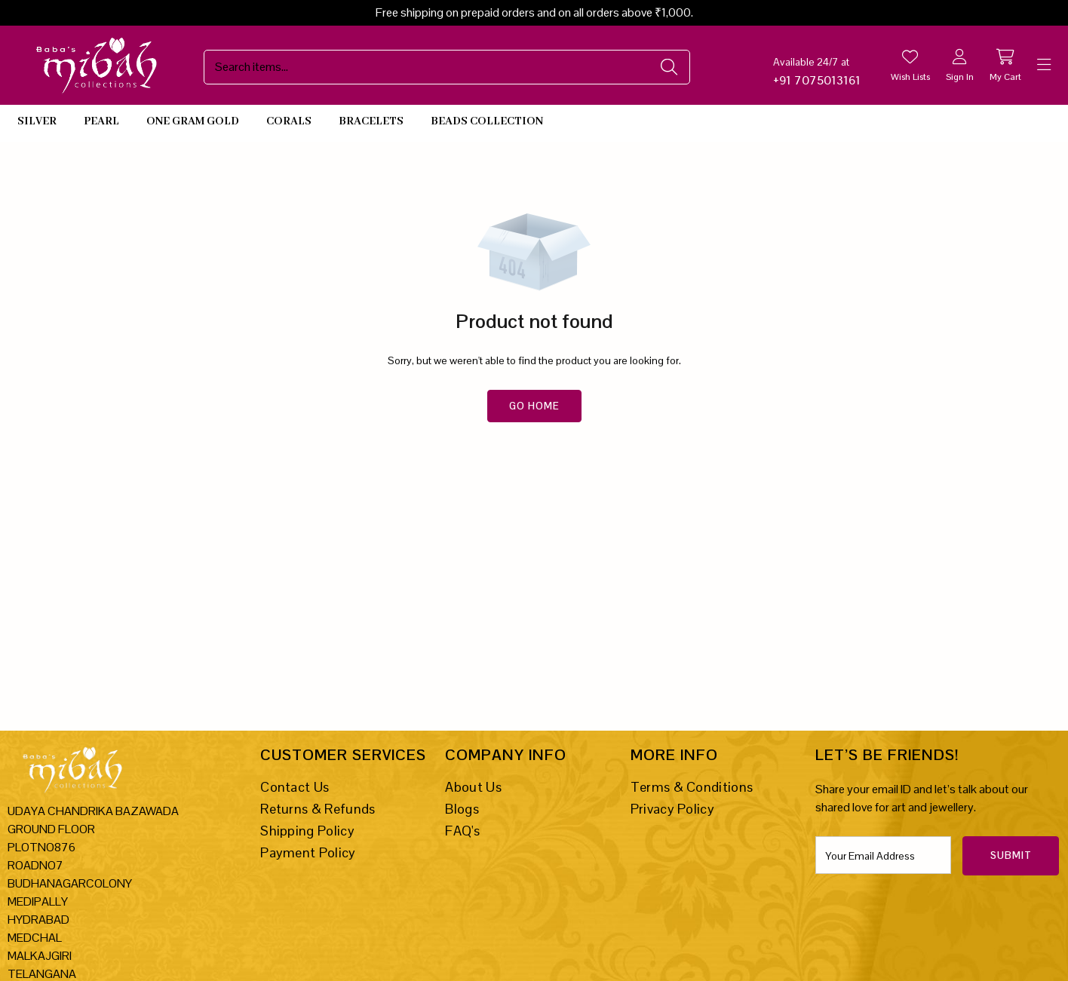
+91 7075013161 (817, 80)
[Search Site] (432, 67)
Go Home (534, 406)
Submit (1011, 855)
